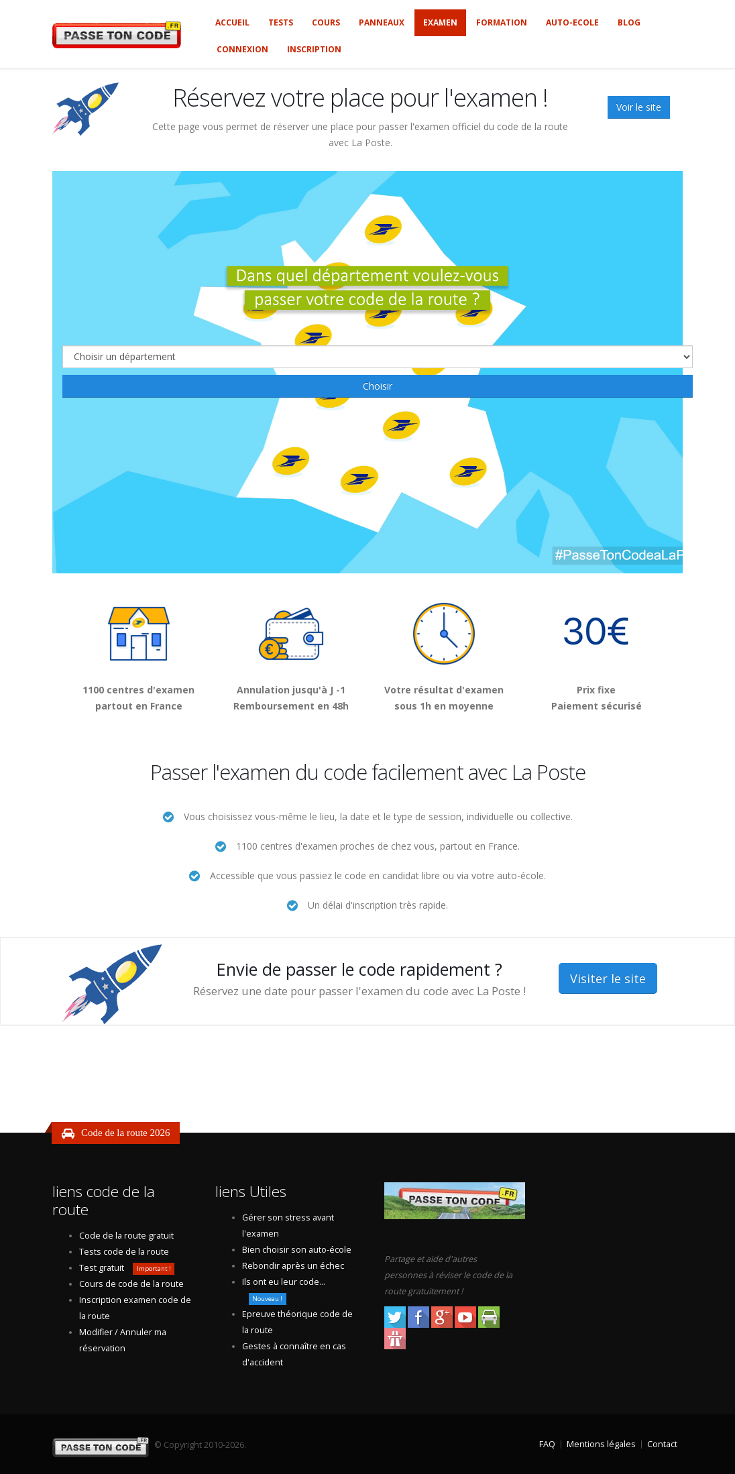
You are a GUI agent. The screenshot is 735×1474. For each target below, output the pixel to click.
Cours (326, 22)
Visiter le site (608, 978)
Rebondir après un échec (293, 1265)
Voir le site (638, 107)
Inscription (314, 49)
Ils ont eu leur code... (283, 1282)
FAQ (547, 1444)
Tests (280, 22)
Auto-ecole (572, 22)
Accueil (232, 22)
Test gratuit (101, 1267)
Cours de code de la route (131, 1284)
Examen (440, 22)
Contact (662, 1444)
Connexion (242, 49)
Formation (501, 22)
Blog (629, 22)
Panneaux (381, 22)
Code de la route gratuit (126, 1235)
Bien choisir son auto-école (296, 1249)
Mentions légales (601, 1444)
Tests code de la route (124, 1251)
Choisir (377, 386)
